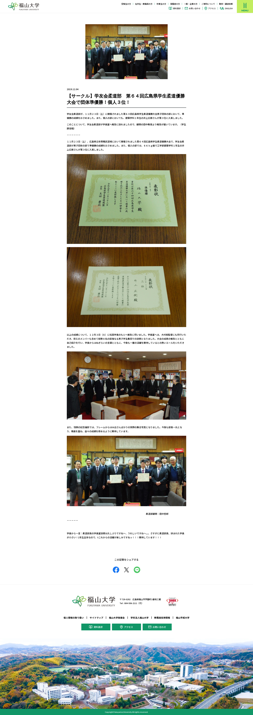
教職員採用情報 (162, 617)
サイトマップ (96, 617)
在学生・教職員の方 (143, 3)
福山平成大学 (182, 617)
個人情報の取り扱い (74, 617)
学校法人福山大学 (140, 617)
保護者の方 (175, 3)
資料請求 (177, 8)
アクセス (212, 8)
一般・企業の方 (190, 3)
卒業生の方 (161, 3)
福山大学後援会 (117, 617)
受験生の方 (126, 3)
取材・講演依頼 (226, 3)
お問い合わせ (194, 8)
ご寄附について (208, 3)
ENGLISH (229, 8)
